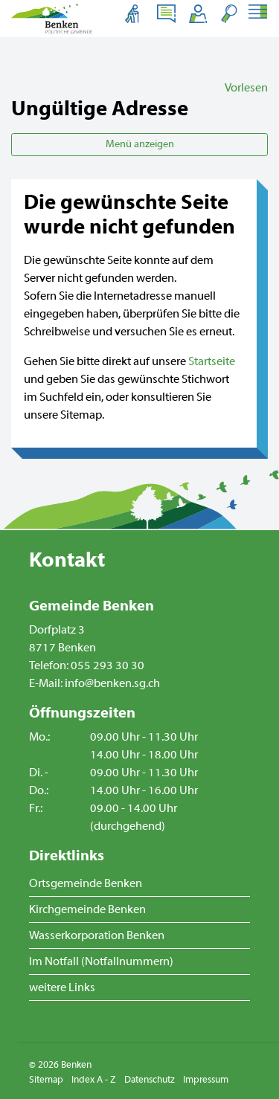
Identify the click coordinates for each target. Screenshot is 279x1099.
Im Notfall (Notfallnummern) (101, 961)
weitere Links (62, 987)
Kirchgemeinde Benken (87, 909)
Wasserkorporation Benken (96, 935)
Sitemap (46, 1079)
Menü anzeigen (140, 144)
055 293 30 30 (107, 665)
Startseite (211, 361)
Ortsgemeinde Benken (85, 883)
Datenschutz (149, 1079)
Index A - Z (93, 1079)
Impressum (205, 1079)
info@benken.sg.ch (112, 683)
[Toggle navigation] (257, 13)
